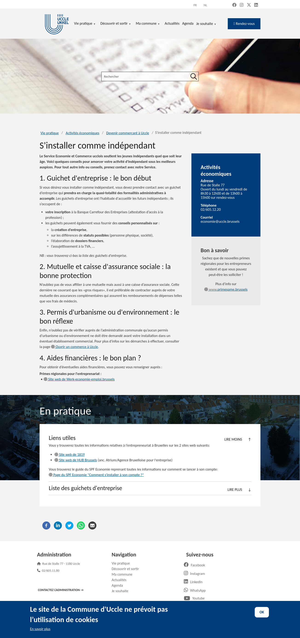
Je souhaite (206, 23)
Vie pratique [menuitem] (85, 23)
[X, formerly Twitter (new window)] (249, 5)
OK (262, 612)
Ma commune (123, 574)
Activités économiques (82, 133)
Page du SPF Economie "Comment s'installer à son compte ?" (96, 475)
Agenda (119, 585)
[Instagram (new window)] (241, 5)
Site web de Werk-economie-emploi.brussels (79, 379)
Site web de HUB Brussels (76, 460)
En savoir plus (40, 629)
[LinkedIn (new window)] (256, 5)
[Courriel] (92, 525)
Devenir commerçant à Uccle (127, 133)
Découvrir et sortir (127, 569)
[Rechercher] (193, 76)
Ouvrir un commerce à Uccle (74, 347)
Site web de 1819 (70, 454)
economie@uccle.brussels (220, 221)
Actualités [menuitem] (172, 23)
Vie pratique (49, 133)
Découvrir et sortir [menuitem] (115, 23)
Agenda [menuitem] (187, 23)
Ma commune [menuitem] (148, 23)
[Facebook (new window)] (234, 5)
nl (205, 5)
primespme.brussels (226, 289)
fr (195, 5)
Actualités (120, 580)
